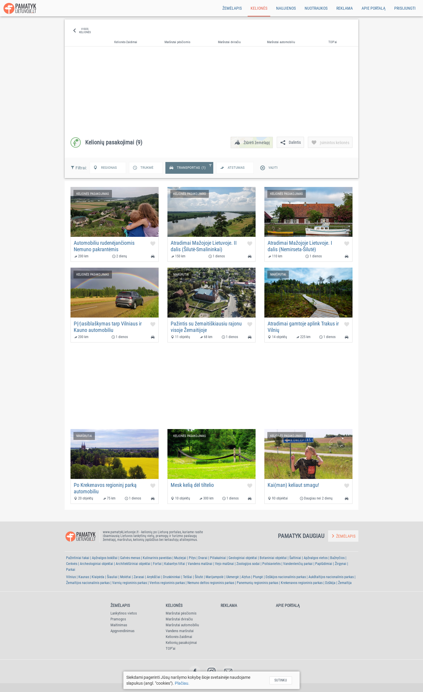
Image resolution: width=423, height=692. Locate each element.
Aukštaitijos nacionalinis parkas (331, 577)
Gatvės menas (130, 558)
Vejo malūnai (224, 564)
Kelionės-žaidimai (179, 636)
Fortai (157, 564)
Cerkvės (71, 564)
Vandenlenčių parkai (298, 564)
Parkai (70, 570)
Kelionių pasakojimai (181, 642)
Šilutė (199, 577)
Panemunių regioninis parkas (257, 583)
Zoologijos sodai (248, 564)
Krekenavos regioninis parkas (302, 583)
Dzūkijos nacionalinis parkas (286, 577)
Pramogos (118, 619)
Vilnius (71, 577)
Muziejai (180, 558)
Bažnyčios (337, 558)
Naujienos (286, 8)
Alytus (245, 577)
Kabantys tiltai (174, 564)
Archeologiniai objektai (96, 564)
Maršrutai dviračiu (179, 619)
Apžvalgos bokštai (105, 558)
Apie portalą (373, 8)
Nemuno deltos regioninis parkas (210, 583)
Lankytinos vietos (123, 613)
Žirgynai (340, 564)
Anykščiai (153, 577)
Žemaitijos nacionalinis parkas (88, 583)
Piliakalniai (218, 558)
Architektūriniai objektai (133, 564)
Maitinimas (118, 625)
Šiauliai (112, 577)
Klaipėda (98, 577)
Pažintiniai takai (77, 558)
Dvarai (202, 558)
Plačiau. (182, 683)
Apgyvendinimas (122, 631)
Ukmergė (232, 577)
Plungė (258, 577)
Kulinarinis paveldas (157, 558)
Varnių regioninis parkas (129, 583)
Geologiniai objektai (243, 558)
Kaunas (83, 577)
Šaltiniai (295, 558)
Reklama (344, 8)
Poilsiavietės (271, 564)
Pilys (192, 558)
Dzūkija (330, 583)
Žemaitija (345, 583)
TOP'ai (170, 648)
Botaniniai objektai (273, 558)
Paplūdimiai (323, 564)
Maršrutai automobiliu (182, 625)
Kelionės (259, 8)
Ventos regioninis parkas (167, 583)
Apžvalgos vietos (316, 558)
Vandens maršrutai (180, 631)
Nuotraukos (316, 8)
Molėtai (125, 577)
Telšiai (187, 577)
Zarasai (139, 577)
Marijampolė (215, 577)
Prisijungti (405, 8)
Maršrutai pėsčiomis (181, 613)
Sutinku (280, 680)
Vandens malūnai (200, 564)
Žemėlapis (232, 8)
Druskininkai (171, 577)
